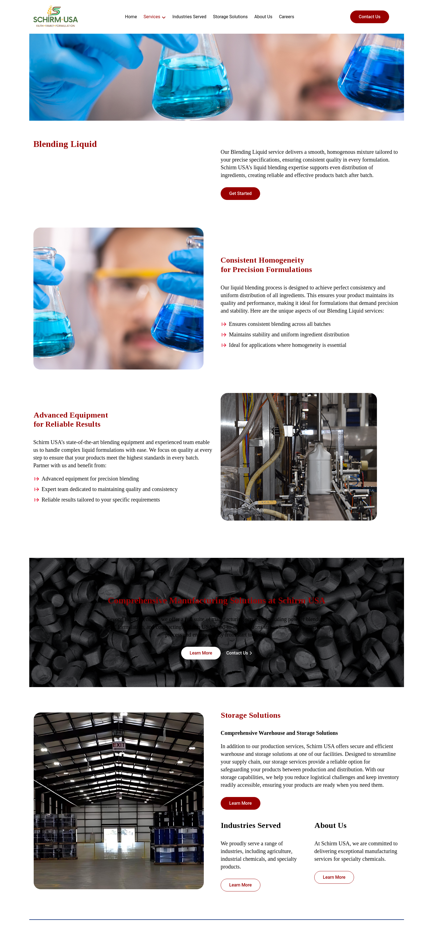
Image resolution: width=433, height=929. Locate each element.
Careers (286, 16)
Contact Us (370, 16)
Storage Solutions (230, 16)
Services (152, 16)
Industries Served (189, 16)
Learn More (201, 653)
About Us (263, 16)
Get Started (240, 193)
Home (131, 16)
